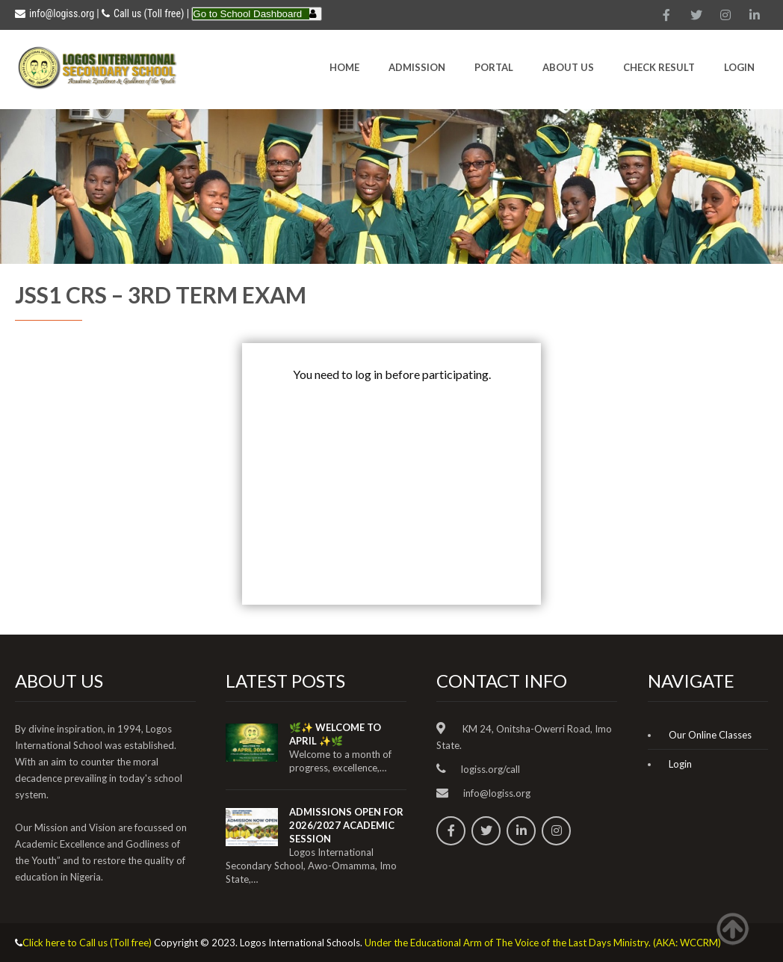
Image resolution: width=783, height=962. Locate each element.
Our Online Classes (710, 735)
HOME (344, 67)
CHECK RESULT (659, 67)
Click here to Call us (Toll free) (87, 943)
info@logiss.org (54, 13)
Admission (417, 67)
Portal (493, 67)
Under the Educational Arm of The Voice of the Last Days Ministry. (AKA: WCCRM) (543, 943)
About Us (568, 67)
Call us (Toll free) (149, 13)
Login (739, 67)
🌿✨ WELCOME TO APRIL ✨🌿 (335, 734)
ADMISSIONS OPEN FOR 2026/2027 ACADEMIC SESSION (346, 825)
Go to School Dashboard (247, 13)
